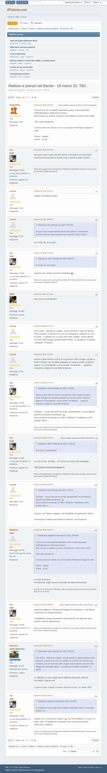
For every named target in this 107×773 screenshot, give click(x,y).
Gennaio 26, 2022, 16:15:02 (43, 253)
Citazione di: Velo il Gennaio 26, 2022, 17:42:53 (56, 651)
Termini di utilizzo (88, 767)
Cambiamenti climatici (20, 74)
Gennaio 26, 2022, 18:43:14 (43, 530)
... (30, 97)
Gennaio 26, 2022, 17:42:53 (43, 326)
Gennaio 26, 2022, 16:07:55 (43, 150)
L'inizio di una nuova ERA (21, 67)
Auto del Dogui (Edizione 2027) (23, 41)
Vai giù (11, 97)
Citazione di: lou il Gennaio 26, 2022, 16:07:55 (55, 225)
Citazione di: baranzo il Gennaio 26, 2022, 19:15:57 (57, 701)
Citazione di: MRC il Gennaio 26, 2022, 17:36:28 (56, 444)
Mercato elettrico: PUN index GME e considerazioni (32, 61)
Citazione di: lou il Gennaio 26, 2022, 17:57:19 (55, 490)
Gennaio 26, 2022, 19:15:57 (43, 645)
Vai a (64, 751)
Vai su (10, 740)
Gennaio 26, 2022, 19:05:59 (43, 604)
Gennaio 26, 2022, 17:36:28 (43, 294)
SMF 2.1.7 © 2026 (11, 767)
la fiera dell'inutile (17, 54)
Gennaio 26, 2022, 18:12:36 (43, 484)
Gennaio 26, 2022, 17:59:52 (43, 438)
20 (32, 97)
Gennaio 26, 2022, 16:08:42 (43, 219)
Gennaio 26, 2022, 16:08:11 (43, 191)
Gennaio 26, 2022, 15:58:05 (43, 105)
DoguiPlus (14, 105)
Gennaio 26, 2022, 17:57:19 (43, 383)
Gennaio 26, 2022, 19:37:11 (43, 695)
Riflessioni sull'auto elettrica (22, 47)
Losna (12, 191)
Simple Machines (24, 767)
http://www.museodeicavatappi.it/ (49, 467)
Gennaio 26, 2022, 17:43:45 (43, 354)
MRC (11, 294)
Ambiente (13, 50)
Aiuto (80, 767)
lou (11, 150)
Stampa (95, 97)
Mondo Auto (14, 43)
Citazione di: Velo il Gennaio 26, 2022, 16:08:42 (56, 259)
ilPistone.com (17, 10)
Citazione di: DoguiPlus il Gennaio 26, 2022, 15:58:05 (58, 536)
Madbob (13, 530)
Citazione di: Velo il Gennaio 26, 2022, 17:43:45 (56, 388)
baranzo (13, 646)
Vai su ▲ (99, 767)
